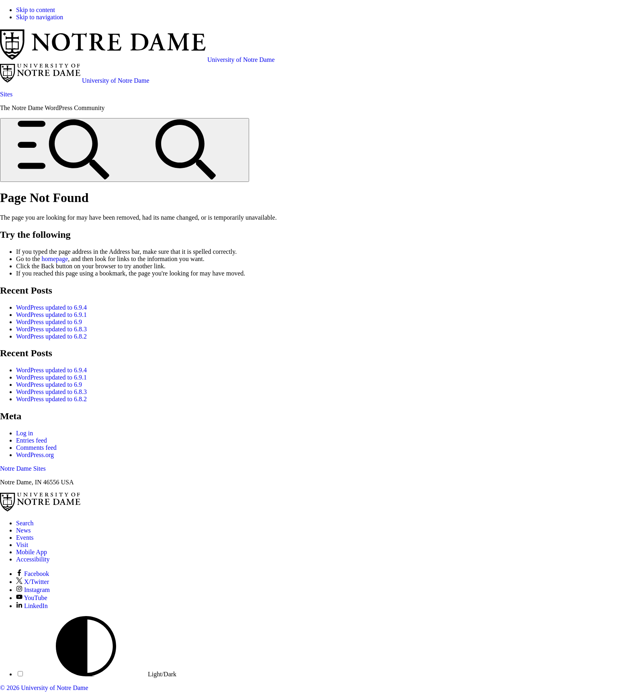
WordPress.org (35, 454)
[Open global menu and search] (124, 150)
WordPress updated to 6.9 (49, 321)
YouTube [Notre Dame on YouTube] (31, 597)
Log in (24, 433)
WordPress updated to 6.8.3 (51, 329)
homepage (55, 258)
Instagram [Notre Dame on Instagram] (33, 589)
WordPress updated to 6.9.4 (51, 307)
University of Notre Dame (54, 687)
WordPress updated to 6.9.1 (51, 314)
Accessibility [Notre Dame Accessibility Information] (33, 559)
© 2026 (9, 687)
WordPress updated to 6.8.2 (51, 336)
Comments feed (36, 447)
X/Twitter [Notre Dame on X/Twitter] (32, 581)
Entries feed (31, 440)
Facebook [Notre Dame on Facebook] (32, 573)
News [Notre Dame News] (23, 530)
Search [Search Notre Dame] (25, 523)
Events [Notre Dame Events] (25, 537)
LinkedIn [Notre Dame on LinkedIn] (32, 605)
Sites (6, 94)
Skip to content (35, 9)
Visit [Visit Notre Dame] (22, 544)
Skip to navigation (39, 17)
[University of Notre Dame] (40, 509)
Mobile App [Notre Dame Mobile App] (31, 552)
